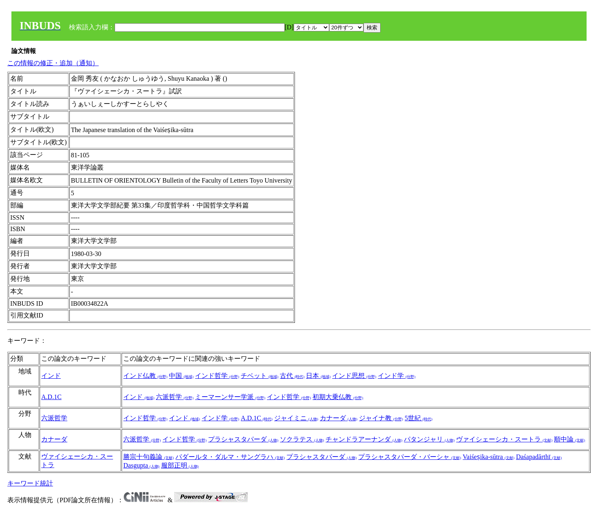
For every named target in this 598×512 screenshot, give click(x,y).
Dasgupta (141, 465)
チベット (259, 375)
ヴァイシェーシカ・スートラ (504, 439)
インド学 (396, 375)
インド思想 (354, 375)
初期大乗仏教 (337, 396)
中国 (181, 375)
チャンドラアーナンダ (364, 439)
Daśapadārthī (539, 456)
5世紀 (418, 418)
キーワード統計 (30, 483)
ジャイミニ (296, 418)
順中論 (569, 439)
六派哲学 (174, 396)
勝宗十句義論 (148, 456)
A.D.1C (51, 396)
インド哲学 (217, 375)
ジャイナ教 (381, 418)
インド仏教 (145, 375)
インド (51, 375)
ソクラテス (302, 439)
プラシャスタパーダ (243, 439)
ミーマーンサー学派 (230, 396)
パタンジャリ (429, 439)
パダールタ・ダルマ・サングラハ (230, 456)
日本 (318, 375)
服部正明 (180, 465)
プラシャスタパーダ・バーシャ (409, 456)
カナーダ (338, 418)
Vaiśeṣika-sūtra (488, 456)
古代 (292, 375)
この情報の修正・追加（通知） (53, 63)
